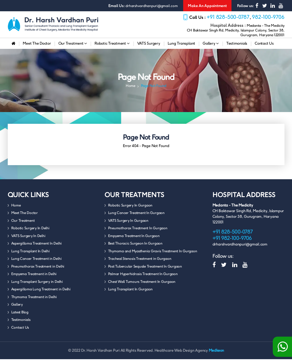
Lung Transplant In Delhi (30, 254)
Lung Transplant (181, 46)
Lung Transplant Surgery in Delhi (37, 284)
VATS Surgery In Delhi (28, 238)
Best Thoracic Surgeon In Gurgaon (135, 246)
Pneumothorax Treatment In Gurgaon (137, 231)
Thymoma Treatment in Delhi (34, 299)
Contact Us (264, 46)
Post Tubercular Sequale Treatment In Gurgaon (145, 269)
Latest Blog (19, 315)
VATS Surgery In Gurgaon (128, 223)
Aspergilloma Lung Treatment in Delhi (41, 292)
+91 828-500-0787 (228, 17)
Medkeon (216, 353)
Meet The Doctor (37, 46)
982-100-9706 (268, 17)
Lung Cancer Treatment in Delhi (36, 261)
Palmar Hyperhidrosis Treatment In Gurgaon (143, 276)
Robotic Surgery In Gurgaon (130, 208)
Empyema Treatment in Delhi (34, 276)
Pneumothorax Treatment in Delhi (37, 269)
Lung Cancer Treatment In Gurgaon (136, 215)
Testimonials (236, 46)
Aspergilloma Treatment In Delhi (36, 246)
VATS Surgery (148, 46)
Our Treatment (72, 46)
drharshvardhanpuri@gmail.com (151, 6)
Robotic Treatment (112, 46)
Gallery (211, 46)
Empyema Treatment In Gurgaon (134, 238)
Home (130, 88)
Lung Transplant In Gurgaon (130, 292)
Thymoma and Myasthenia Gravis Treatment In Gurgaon (152, 254)
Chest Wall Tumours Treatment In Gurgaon (142, 284)
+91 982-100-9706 (232, 240)
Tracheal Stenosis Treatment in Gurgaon (139, 261)
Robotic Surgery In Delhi (30, 231)
